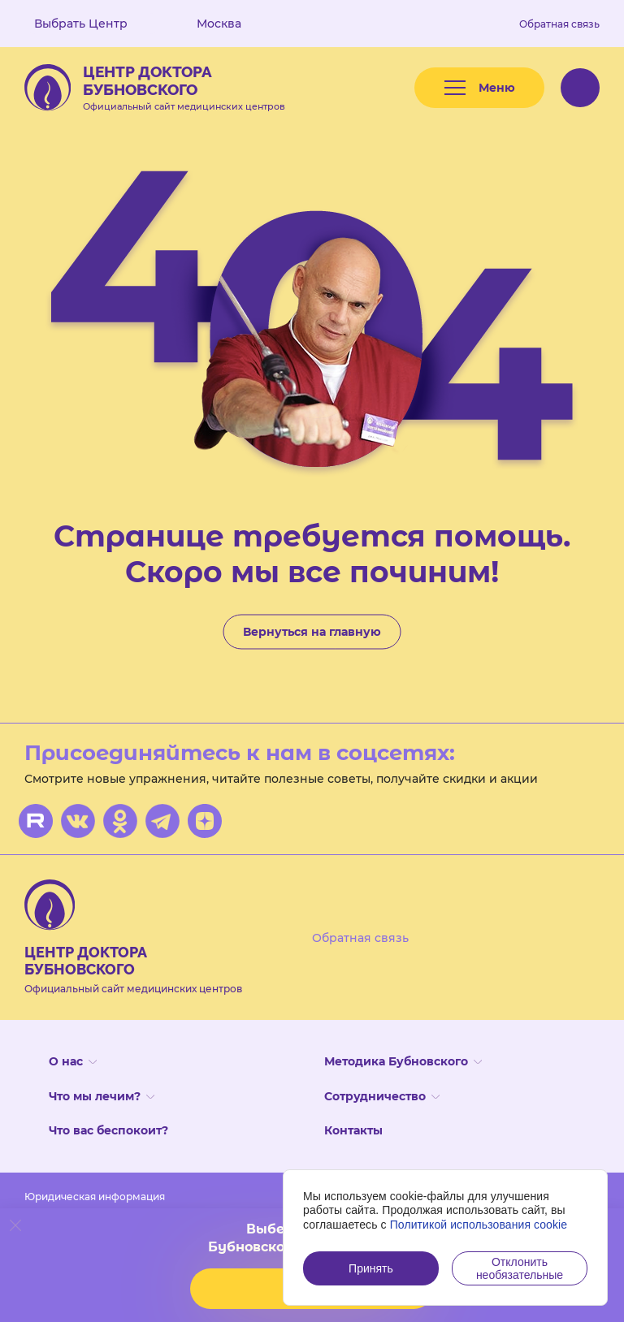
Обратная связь (559, 24)
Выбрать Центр (92, 23)
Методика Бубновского (403, 1061)
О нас (73, 1061)
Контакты (353, 1130)
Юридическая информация (94, 1196)
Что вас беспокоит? (108, 1130)
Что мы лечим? (101, 1096)
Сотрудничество (382, 1096)
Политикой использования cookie (479, 1224)
